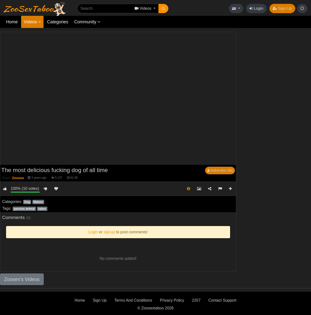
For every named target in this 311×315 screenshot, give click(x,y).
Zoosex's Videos (22, 279)
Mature (38, 202)
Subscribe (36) (220, 170)
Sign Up (282, 8)
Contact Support (222, 300)
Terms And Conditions (133, 300)
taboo (42, 208)
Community (87, 21)
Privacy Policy (172, 300)
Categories (57, 21)
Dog (27, 202)
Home (12, 21)
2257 (196, 300)
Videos (32, 21)
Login (256, 8)
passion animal (24, 208)
